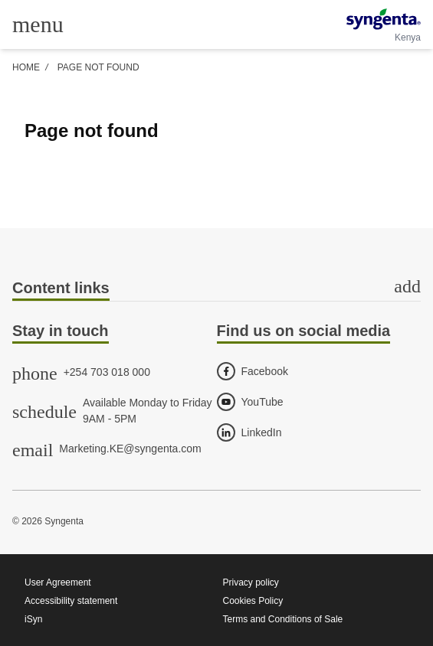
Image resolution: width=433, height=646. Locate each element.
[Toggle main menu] (38, 24)
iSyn (33, 619)
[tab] (216, 289)
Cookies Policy (253, 600)
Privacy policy (251, 582)
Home (26, 67)
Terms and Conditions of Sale (283, 619)
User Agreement (58, 582)
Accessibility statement (71, 600)
